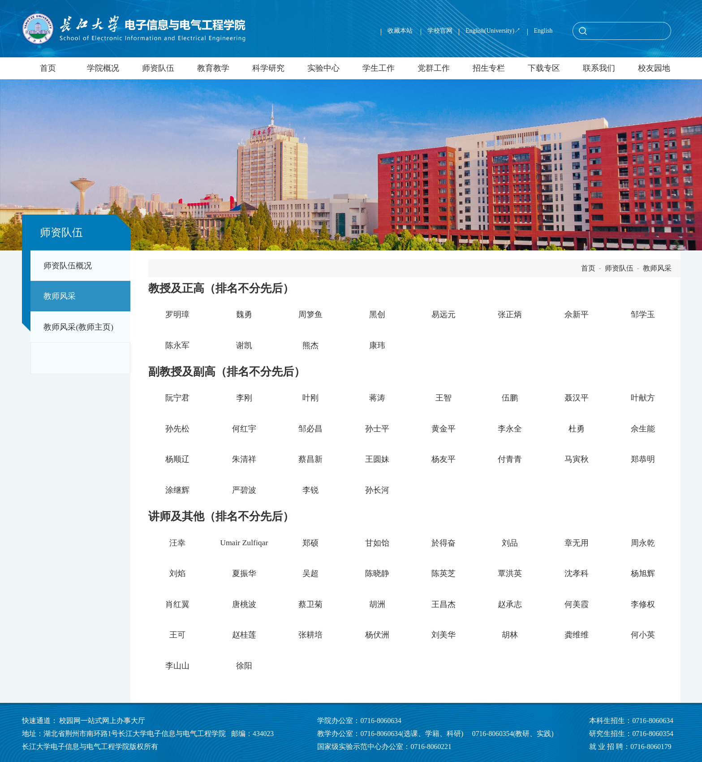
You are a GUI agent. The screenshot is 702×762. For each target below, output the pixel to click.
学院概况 (103, 68)
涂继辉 (177, 490)
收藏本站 (401, 30)
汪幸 (177, 542)
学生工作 (378, 68)
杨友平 (443, 459)
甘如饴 (377, 542)
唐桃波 (244, 604)
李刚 (244, 397)
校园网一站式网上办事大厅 (102, 720)
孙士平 (377, 428)
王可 (177, 634)
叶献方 (643, 397)
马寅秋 (576, 459)
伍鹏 (510, 397)
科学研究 (268, 68)
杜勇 (576, 428)
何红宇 (244, 428)
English (543, 30)
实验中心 (323, 68)
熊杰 (310, 345)
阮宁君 (177, 397)
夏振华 (244, 573)
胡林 (510, 634)
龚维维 (576, 634)
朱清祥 (244, 459)
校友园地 (654, 68)
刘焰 (177, 573)
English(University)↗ (493, 30)
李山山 (177, 665)
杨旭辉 (643, 573)
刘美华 (443, 634)
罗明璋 (177, 314)
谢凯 (244, 345)
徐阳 (244, 665)
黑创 (377, 314)
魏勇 (244, 314)
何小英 (643, 634)
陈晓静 (377, 573)
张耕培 (310, 634)
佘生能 (643, 428)
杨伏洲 (377, 634)
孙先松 (177, 428)
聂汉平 (576, 397)
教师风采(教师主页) (78, 327)
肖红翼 (177, 604)
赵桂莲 (244, 634)
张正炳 (510, 314)
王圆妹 (377, 459)
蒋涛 (377, 397)
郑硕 (310, 542)
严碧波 (244, 490)
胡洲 (377, 604)
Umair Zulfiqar (244, 542)
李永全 (510, 428)
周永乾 (643, 542)
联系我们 (599, 68)
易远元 (443, 314)
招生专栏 (489, 68)
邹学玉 (643, 314)
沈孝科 (576, 573)
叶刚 (310, 397)
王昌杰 (443, 604)
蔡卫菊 (310, 604)
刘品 (510, 542)
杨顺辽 (177, 459)
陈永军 (177, 345)
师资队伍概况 (67, 265)
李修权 (643, 604)
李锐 (310, 490)
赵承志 (510, 604)
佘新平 (576, 314)
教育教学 (213, 68)
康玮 (377, 345)
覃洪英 (510, 573)
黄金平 (443, 428)
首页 (48, 68)
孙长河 (377, 490)
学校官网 (439, 30)
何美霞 (576, 604)
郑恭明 (643, 459)
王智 (443, 397)
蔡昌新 (310, 459)
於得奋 (443, 542)
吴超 (310, 573)
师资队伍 (158, 68)
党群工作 (434, 68)
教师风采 (59, 296)
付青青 (510, 459)
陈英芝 (443, 573)
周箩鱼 (310, 314)
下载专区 (544, 68)
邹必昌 (310, 428)
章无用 (576, 542)
